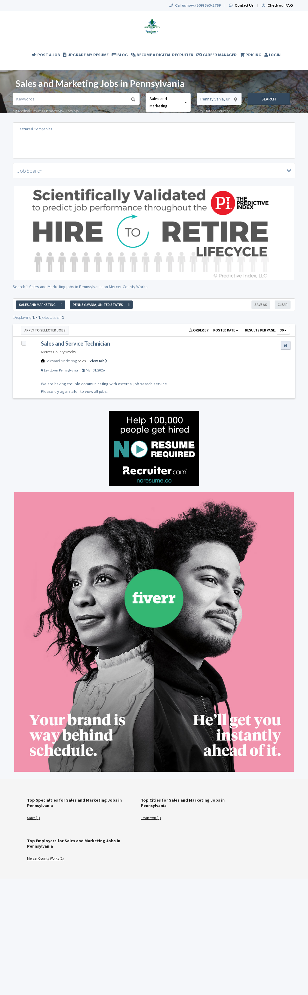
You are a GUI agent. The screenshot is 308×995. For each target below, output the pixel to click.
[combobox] (168, 102)
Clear (283, 304)
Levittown (51, 370)
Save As (260, 304)
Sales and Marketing (61, 361)
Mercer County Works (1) (45, 858)
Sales (82, 361)
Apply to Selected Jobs (45, 330)
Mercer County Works (58, 352)
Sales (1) (33, 817)
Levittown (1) (151, 817)
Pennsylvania (68, 370)
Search (268, 99)
